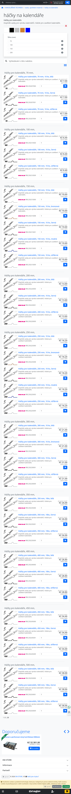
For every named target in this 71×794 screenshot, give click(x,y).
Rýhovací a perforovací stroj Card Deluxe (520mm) (21, 737)
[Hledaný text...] (24, 2)
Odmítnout (57, 786)
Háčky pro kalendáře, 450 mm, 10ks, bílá (36, 612)
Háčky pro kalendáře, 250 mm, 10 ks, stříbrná (38, 401)
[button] (65, 65)
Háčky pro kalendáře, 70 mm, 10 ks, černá (36, 93)
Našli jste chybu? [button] (33, 776)
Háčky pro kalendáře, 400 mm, (19, 551)
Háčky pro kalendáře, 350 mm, (19, 494)
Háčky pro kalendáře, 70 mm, (19, 72)
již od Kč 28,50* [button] (62, 671)
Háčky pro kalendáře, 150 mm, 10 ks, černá (37, 222)
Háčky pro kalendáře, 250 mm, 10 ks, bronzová (38, 352)
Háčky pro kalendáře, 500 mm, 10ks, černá (37, 685)
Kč (45, 2)
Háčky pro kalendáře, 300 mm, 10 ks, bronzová (38, 441)
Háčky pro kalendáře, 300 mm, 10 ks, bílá (36, 425)
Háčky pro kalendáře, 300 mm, (19, 421)
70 (11, 41)
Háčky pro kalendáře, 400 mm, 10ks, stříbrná (38, 588)
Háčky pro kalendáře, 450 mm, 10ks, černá (37, 628)
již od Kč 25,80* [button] (62, 615)
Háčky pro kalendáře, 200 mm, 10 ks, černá (37, 295)
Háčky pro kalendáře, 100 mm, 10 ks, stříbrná (38, 166)
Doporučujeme (16, 731)
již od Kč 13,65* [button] (62, 339)
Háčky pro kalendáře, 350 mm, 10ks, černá (37, 514)
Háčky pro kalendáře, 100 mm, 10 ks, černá (37, 149)
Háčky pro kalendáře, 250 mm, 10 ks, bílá (36, 336)
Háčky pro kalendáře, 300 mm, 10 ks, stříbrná (38, 474)
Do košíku (34, 748)
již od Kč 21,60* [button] (62, 558)
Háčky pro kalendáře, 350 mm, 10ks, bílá (36, 498)
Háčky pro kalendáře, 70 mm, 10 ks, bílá (35, 76)
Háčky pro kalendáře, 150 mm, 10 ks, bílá (36, 190)
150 (11, 49)
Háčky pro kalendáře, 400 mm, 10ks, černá (37, 571)
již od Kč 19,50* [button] (62, 501)
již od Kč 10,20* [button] (62, 282)
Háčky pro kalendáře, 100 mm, (19, 129)
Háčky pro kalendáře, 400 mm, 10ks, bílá (36, 555)
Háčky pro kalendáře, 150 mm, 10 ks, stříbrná (38, 255)
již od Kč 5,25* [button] (63, 79)
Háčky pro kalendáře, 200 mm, (19, 275)
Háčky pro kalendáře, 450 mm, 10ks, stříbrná (38, 644)
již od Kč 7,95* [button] (63, 193)
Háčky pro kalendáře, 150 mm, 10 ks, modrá (37, 239)
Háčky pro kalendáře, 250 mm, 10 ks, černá (37, 368)
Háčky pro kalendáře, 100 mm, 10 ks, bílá (36, 133)
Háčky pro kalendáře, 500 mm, (19, 664)
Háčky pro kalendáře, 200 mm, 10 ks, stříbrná (38, 312)
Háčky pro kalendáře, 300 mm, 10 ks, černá (37, 458)
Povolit (66, 786)
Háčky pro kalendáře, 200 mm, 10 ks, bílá (36, 279)
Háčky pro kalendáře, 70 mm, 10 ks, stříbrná (37, 109)
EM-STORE (18, 776)
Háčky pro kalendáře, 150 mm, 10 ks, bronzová (38, 206)
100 (11, 45)
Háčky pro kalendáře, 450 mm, (19, 608)
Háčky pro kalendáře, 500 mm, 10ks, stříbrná (38, 701)
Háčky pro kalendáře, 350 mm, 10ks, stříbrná (38, 531)
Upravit (47, 786)
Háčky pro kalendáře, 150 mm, (19, 186)
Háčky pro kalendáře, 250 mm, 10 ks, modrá (37, 385)
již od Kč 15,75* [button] (62, 428)
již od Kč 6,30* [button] (63, 136)
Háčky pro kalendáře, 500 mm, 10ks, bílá (36, 668)
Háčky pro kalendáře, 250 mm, (19, 332)
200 (11, 53)
